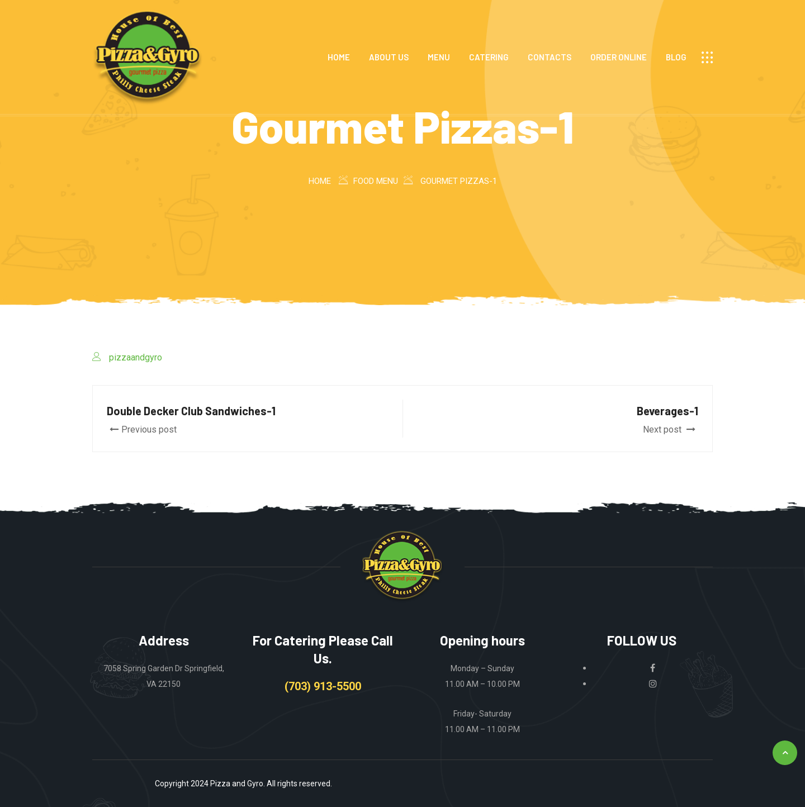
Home (320, 181)
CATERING (489, 57)
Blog (676, 57)
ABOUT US (389, 57)
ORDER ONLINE (618, 57)
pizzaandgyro (135, 357)
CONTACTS (549, 57)
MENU (439, 57)
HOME (339, 57)
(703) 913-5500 (323, 686)
